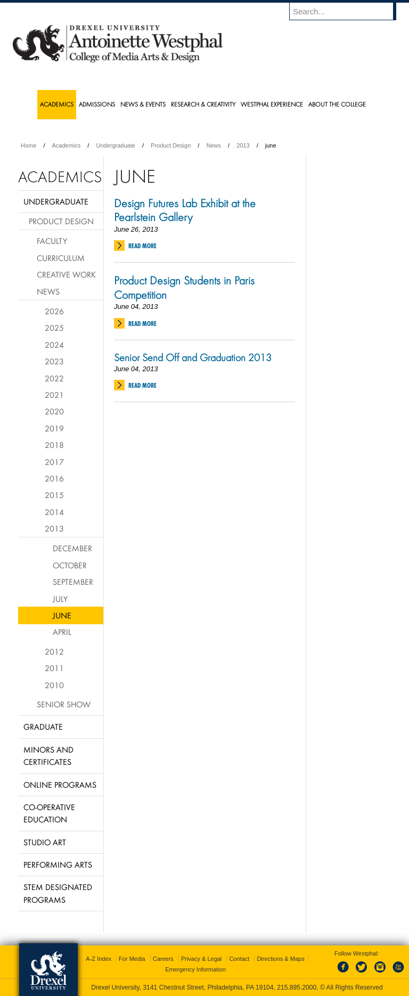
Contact (239, 959)
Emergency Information (195, 969)
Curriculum (61, 257)
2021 (54, 394)
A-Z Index (98, 959)
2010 (54, 685)
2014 (54, 512)
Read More (142, 246)
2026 (54, 311)
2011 (54, 668)
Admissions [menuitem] (97, 104)
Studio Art (44, 842)
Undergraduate (115, 145)
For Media (132, 959)
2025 (54, 327)
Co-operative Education (49, 813)
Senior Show (64, 704)
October (70, 565)
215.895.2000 (296, 987)
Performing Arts (57, 864)
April (62, 631)
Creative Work (66, 274)
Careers (163, 959)
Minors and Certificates (48, 755)
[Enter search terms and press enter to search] (348, 11)
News (213, 145)
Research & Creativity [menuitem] (203, 104)
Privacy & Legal (201, 959)
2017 (54, 461)
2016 (54, 478)
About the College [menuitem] (337, 104)
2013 (242, 145)
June (62, 615)
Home (28, 145)
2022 (54, 378)
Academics (66, 145)
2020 (54, 411)
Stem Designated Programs (57, 892)
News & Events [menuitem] (143, 104)
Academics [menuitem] (56, 104)
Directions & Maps (280, 959)
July (60, 598)
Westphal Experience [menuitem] (272, 104)
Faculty (52, 240)
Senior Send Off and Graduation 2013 (193, 357)
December (72, 548)
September (73, 581)
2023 (54, 361)
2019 (54, 428)
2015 (54, 494)
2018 (54, 444)
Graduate (43, 726)
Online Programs (59, 784)
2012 (54, 651)
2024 (54, 344)
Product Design (171, 145)
